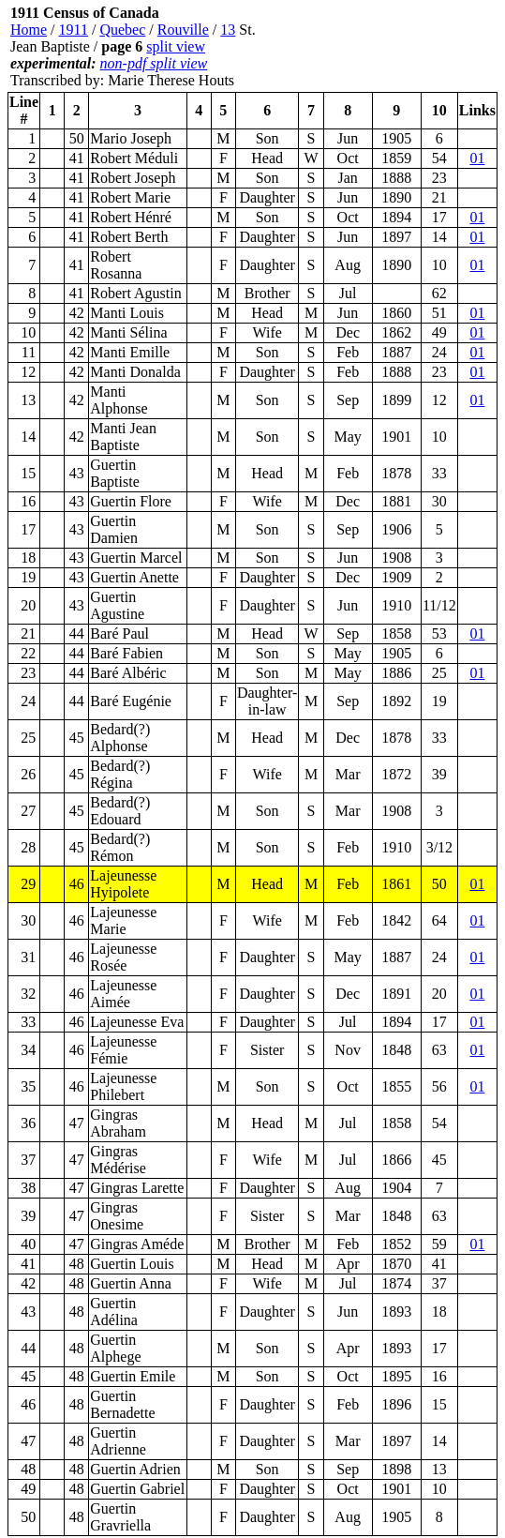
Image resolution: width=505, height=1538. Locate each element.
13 (227, 30)
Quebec (122, 30)
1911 (73, 30)
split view (175, 46)
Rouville (183, 30)
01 (476, 158)
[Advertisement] (385, 47)
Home (28, 30)
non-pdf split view (154, 63)
